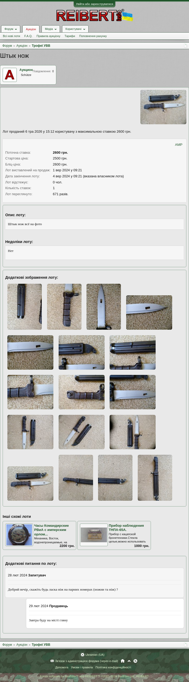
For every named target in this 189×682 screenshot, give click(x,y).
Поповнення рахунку (93, 36)
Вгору (129, 661)
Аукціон (31, 29)
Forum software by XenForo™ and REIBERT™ (94, 676)
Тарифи (70, 36)
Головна (123, 661)
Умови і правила (82, 667)
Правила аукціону (48, 36)
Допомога (61, 667)
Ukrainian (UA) (94, 654)
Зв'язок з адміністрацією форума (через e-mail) (86, 661)
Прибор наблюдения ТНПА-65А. (126, 528)
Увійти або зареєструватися (94, 4)
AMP (178, 145)
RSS (135, 661)
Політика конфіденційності (113, 667)
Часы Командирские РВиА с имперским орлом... (51, 530)
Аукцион (26, 70)
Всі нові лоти (11, 36)
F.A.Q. (28, 36)
